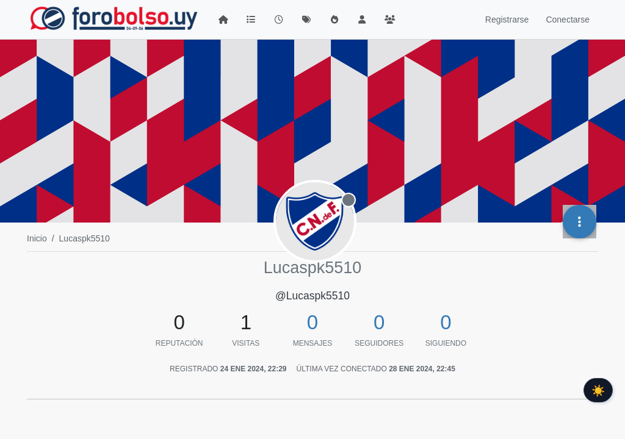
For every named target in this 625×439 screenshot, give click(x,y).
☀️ (598, 390)
